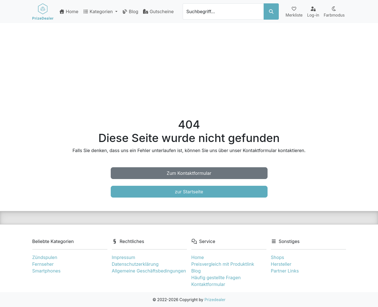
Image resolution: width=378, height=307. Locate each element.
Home (68, 11)
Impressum (123, 257)
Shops (277, 257)
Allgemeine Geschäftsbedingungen (149, 271)
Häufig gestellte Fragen (216, 277)
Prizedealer (214, 299)
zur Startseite (189, 191)
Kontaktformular (208, 284)
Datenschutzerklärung (135, 264)
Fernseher (43, 264)
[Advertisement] (189, 65)
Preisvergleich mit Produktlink (222, 264)
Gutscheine (158, 11)
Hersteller (281, 264)
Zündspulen (44, 257)
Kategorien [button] (98, 11)
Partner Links (285, 271)
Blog (130, 11)
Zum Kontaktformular (189, 173)
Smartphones (46, 271)
